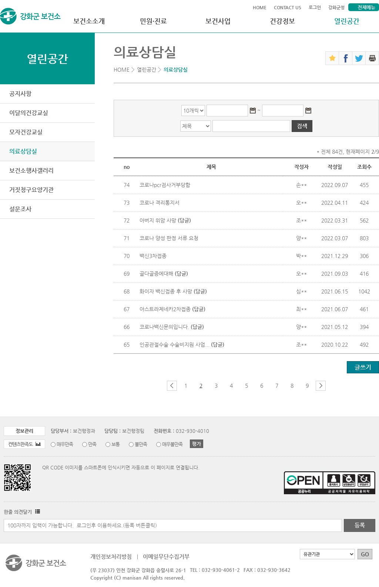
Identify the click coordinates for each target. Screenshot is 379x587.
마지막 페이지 (333, 386)
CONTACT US (287, 7)
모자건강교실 (26, 132)
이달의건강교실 (28, 112)
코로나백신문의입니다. (172, 327)
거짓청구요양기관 (31, 189)
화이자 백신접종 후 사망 (173, 291)
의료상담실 (23, 151)
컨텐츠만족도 (24, 444)
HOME (259, 7)
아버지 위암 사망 (165, 220)
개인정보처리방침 (111, 556)
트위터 (358, 58)
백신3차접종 (153, 256)
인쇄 (372, 58)
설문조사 (20, 209)
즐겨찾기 (332, 58)
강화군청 (336, 7)
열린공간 (346, 21)
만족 (92, 444)
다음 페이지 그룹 (321, 386)
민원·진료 (153, 21)
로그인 (315, 7)
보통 (115, 444)
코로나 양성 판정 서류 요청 (169, 238)
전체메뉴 (366, 7)
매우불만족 (172, 444)
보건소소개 (89, 21)
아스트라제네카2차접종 (172, 309)
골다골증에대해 (164, 273)
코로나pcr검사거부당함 (165, 185)
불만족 (141, 444)
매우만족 (65, 444)
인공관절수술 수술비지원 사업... (182, 344)
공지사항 (20, 93)
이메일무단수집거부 (166, 556)
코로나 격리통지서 (160, 203)
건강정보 (282, 21)
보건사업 (218, 21)
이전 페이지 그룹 (172, 386)
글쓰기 (363, 367)
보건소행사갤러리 (31, 170)
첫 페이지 (160, 386)
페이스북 (345, 58)
